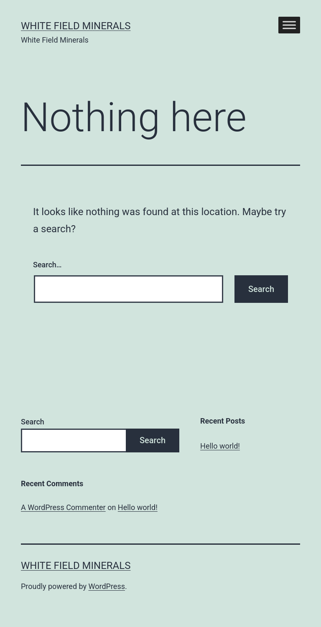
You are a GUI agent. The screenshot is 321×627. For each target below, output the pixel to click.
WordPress (107, 586)
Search (32, 421)
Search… (47, 264)
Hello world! (220, 446)
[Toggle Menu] (289, 25)
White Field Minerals (75, 26)
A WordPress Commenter (63, 507)
